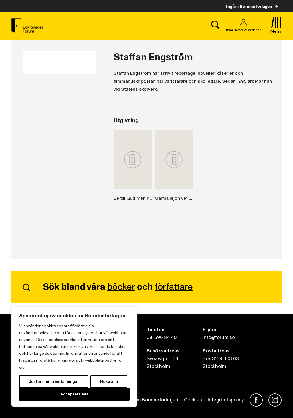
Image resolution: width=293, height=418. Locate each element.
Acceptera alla (74, 394)
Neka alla (109, 381)
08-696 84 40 (161, 337)
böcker (121, 287)
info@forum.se (219, 337)
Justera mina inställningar (54, 381)
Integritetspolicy (226, 400)
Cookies (193, 400)
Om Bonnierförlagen (155, 400)
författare (174, 287)
